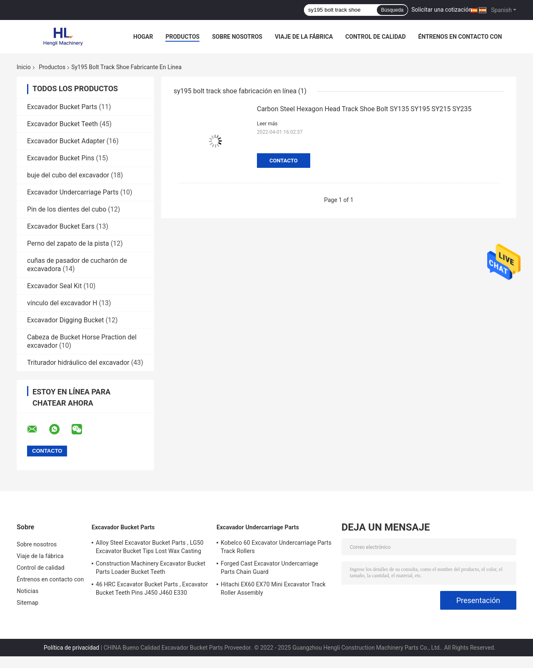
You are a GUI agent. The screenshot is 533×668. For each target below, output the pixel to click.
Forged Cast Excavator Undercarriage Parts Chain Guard (269, 567)
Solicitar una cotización (441, 9)
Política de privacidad (71, 647)
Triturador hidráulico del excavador (78, 362)
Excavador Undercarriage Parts (73, 192)
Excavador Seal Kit (54, 286)
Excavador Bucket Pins (61, 158)
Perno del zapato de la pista (68, 243)
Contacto (283, 160)
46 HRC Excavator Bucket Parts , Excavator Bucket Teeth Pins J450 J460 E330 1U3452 (152, 589)
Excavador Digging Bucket (65, 320)
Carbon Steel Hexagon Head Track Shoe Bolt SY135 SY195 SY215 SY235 (364, 109)
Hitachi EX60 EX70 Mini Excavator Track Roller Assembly (273, 588)
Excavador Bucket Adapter (66, 141)
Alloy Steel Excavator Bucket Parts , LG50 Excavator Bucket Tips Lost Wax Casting (150, 546)
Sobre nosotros (237, 36)
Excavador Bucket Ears (61, 226)
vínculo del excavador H (62, 303)
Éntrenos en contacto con (460, 36)
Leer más (267, 124)
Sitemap (27, 602)
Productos (182, 36)
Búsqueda (392, 10)
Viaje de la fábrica (304, 36)
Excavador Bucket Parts (62, 107)
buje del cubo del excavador (68, 175)
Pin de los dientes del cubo (66, 209)
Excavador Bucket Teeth (62, 124)
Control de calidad (375, 36)
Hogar (143, 36)
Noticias (27, 591)
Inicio (24, 67)
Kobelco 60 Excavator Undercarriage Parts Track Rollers (276, 546)
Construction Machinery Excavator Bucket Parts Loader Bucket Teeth (150, 567)
